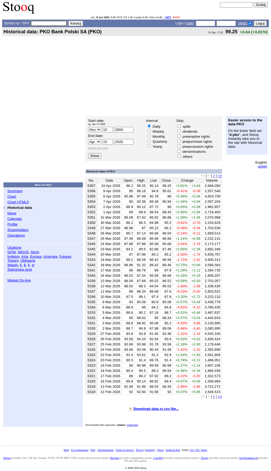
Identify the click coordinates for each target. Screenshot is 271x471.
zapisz (242, 23)
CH (197, 450)
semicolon (132, 424)
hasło (189, 23)
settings (150, 450)
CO (191, 450)
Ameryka (50, 256)
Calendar (14, 219)
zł (33, 265)
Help (66, 450)
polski (262, 166)
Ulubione (14, 248)
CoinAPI (158, 457)
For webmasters (79, 450)
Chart (11, 196)
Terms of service (125, 450)
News (11, 213)
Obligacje (27, 260)
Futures (65, 256)
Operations (16, 235)
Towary (13, 260)
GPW (11, 252)
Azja (24, 256)
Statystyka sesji (19, 269)
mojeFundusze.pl (248, 457)
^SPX (167, 17)
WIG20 (23, 252)
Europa (36, 256)
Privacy (140, 450)
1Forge (204, 457)
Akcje (34, 252)
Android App (173, 450)
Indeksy (13, 256)
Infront (7, 457)
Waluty (12, 265)
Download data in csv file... (156, 409)
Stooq (160, 450)
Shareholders (18, 230)
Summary (15, 191)
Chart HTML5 (18, 202)
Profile (12, 224)
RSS (93, 450)
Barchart (114, 457)
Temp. (204, 450)
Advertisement (106, 450)
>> (220, 176)
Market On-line (19, 280)
